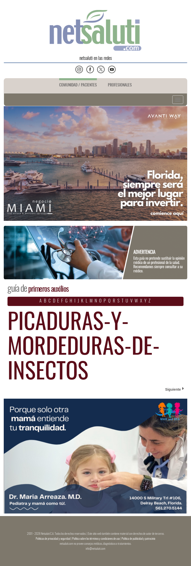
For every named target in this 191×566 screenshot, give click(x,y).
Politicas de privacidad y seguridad (53, 538)
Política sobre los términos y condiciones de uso (96, 538)
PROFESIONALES (120, 85)
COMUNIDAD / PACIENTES (78, 85)
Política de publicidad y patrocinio (138, 538)
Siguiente (174, 389)
